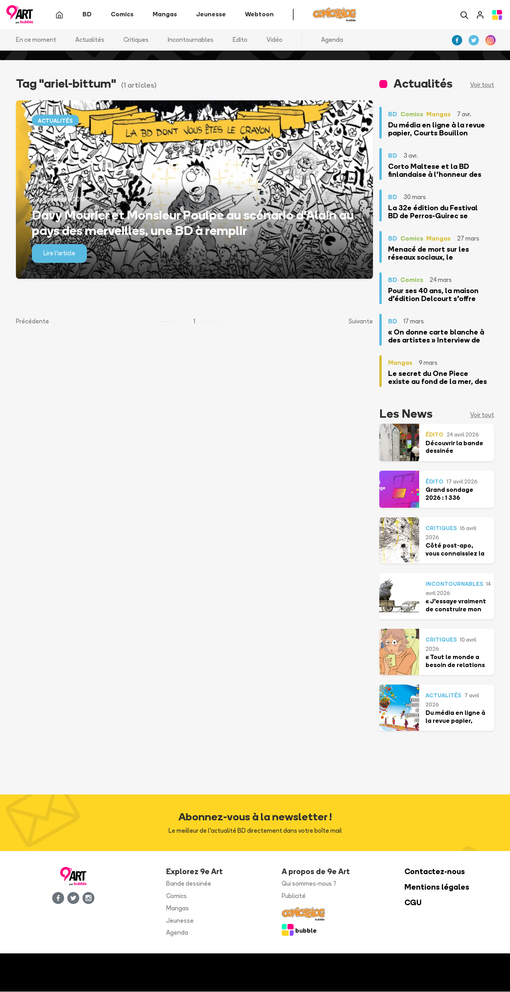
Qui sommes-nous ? (309, 884)
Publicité (294, 896)
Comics (176, 896)
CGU (413, 903)
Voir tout (482, 85)
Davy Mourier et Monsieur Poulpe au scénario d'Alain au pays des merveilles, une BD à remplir (193, 222)
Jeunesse (180, 920)
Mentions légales (436, 887)
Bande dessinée (188, 884)
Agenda (332, 39)
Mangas (177, 908)
